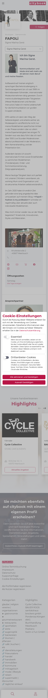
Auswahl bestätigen (24, 382)
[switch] (6, 337)
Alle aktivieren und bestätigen (24, 377)
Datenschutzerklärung (29, 330)
